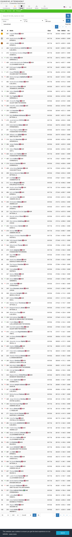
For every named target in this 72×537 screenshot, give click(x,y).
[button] (65, 7)
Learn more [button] (13, 534)
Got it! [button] (63, 533)
